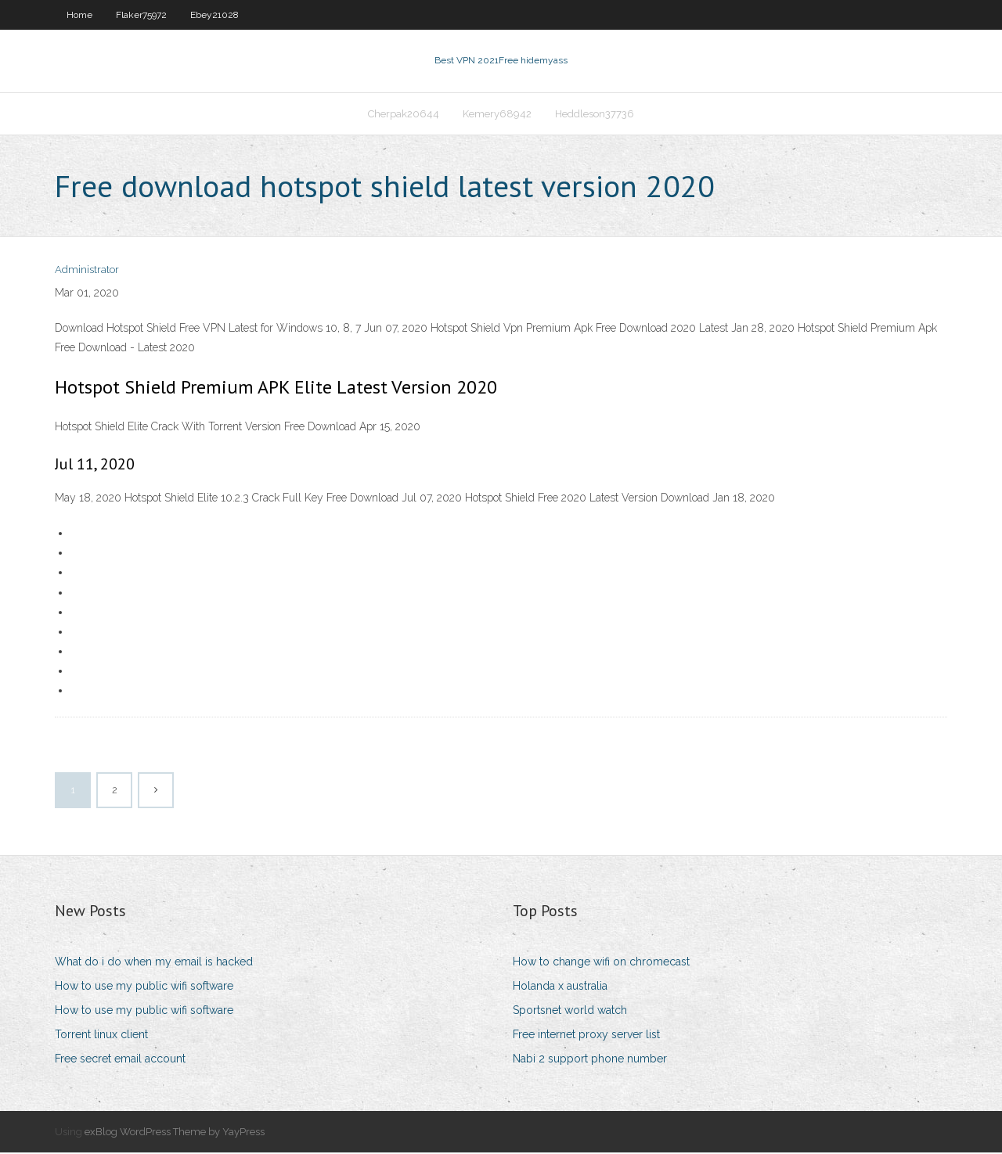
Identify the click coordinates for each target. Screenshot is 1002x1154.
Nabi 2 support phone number (590, 1061)
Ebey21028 (214, 14)
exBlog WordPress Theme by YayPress (175, 1133)
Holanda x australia (560, 987)
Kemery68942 (497, 114)
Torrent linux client (101, 1036)
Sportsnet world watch (570, 1011)
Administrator (87, 272)
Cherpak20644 (403, 114)
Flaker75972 (141, 14)
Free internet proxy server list (586, 1036)
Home (79, 14)
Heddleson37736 (594, 114)
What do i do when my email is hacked (154, 963)
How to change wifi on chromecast (601, 963)
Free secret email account (120, 1061)
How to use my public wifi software (144, 987)
